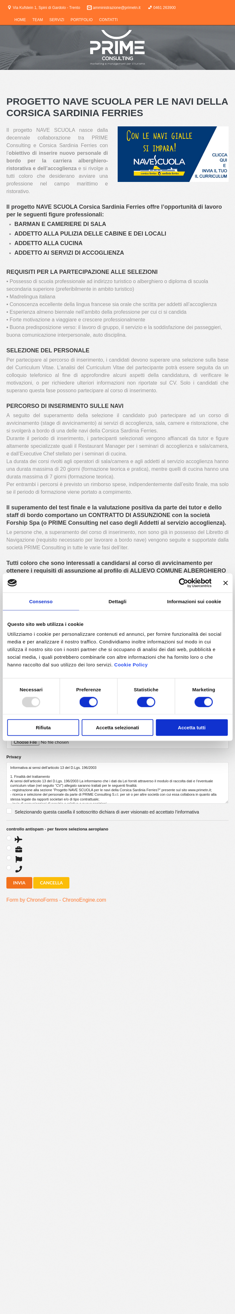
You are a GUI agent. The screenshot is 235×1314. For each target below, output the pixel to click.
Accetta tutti (192, 727)
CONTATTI (108, 20)
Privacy (13, 757)
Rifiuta (43, 727)
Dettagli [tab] (118, 601)
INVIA (19, 882)
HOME (20, 20)
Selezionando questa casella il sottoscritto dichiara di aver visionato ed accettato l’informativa (107, 812)
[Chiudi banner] (225, 583)
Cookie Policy (131, 664)
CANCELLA (51, 882)
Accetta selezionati (117, 727)
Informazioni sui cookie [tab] (194, 601)
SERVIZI (56, 20)
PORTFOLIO (82, 20)
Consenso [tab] (40, 601)
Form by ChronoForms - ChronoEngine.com (56, 900)
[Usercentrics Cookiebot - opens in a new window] (183, 583)
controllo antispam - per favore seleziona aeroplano (57, 829)
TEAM (37, 20)
